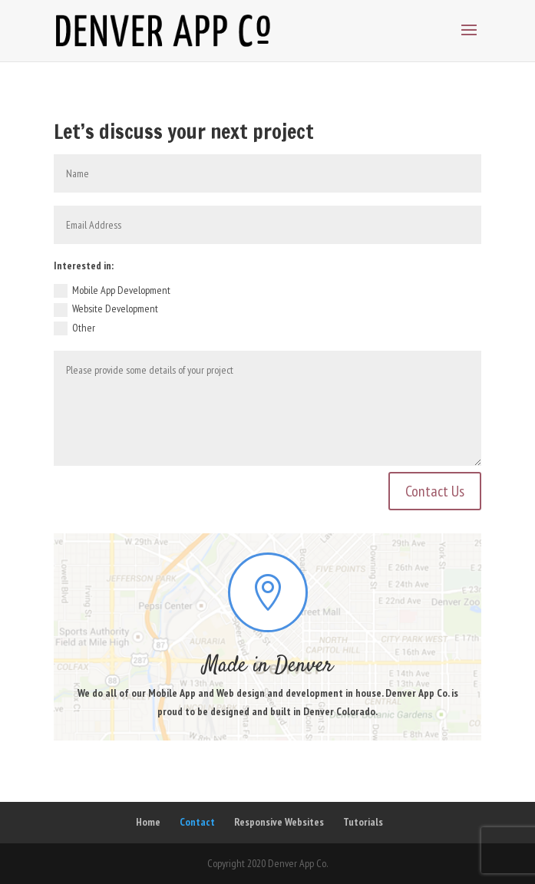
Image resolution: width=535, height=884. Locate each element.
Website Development (106, 309)
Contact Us (434, 491)
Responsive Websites (279, 822)
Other (74, 328)
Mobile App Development (112, 291)
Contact (197, 822)
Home (148, 822)
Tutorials (363, 822)
